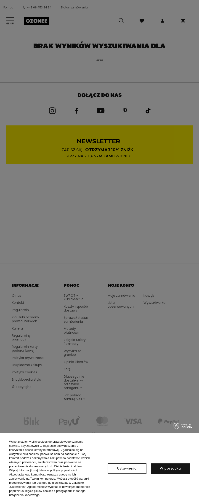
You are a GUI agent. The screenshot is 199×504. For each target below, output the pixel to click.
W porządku (170, 468)
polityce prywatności (63, 470)
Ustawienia (127, 468)
